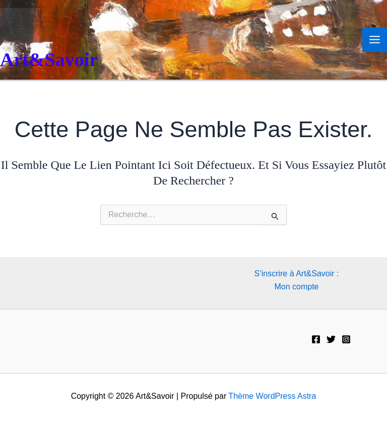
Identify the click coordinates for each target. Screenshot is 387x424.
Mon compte (296, 286)
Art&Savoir (49, 59)
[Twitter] (331, 339)
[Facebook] (315, 339)
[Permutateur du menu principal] (374, 39)
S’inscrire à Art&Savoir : (296, 273)
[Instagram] (346, 339)
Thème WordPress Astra (272, 396)
